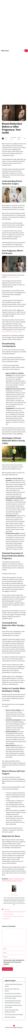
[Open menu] (14, 1025)
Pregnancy (7, 909)
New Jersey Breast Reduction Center (12, 331)
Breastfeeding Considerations (13, 993)
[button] (22, 50)
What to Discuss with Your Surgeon (14, 1014)
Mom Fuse (5, 51)
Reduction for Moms (10, 1017)
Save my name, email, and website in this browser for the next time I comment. (14, 962)
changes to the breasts (13, 277)
